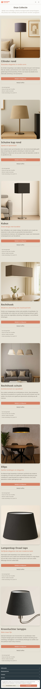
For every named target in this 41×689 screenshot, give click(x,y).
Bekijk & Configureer (20, 78)
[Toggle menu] (38, 2)
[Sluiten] (38, 681)
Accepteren (28, 685)
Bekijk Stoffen (20, 82)
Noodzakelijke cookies (11, 685)
